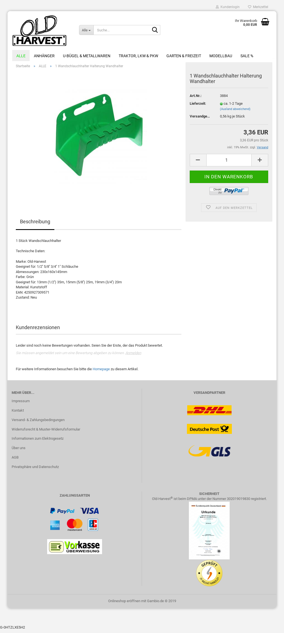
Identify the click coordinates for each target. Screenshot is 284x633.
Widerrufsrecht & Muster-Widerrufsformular (46, 432)
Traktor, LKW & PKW (138, 56)
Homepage (101, 372)
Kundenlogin (228, 7)
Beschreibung (35, 225)
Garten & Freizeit (183, 56)
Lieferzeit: (198, 106)
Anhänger (44, 56)
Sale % (246, 56)
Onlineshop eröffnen (124, 604)
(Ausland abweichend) (235, 112)
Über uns (19, 451)
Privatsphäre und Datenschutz (35, 470)
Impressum (21, 404)
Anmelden (133, 356)
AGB (15, 460)
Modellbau (220, 56)
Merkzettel (258, 7)
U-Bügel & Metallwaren (86, 56)
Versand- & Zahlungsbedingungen (38, 423)
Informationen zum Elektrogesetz (38, 442)
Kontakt (18, 413)
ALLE (21, 56)
